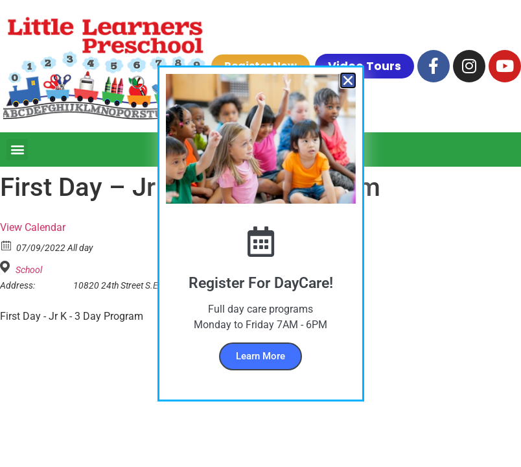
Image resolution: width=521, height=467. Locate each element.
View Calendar (32, 227)
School (29, 270)
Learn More (260, 356)
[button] (17, 149)
